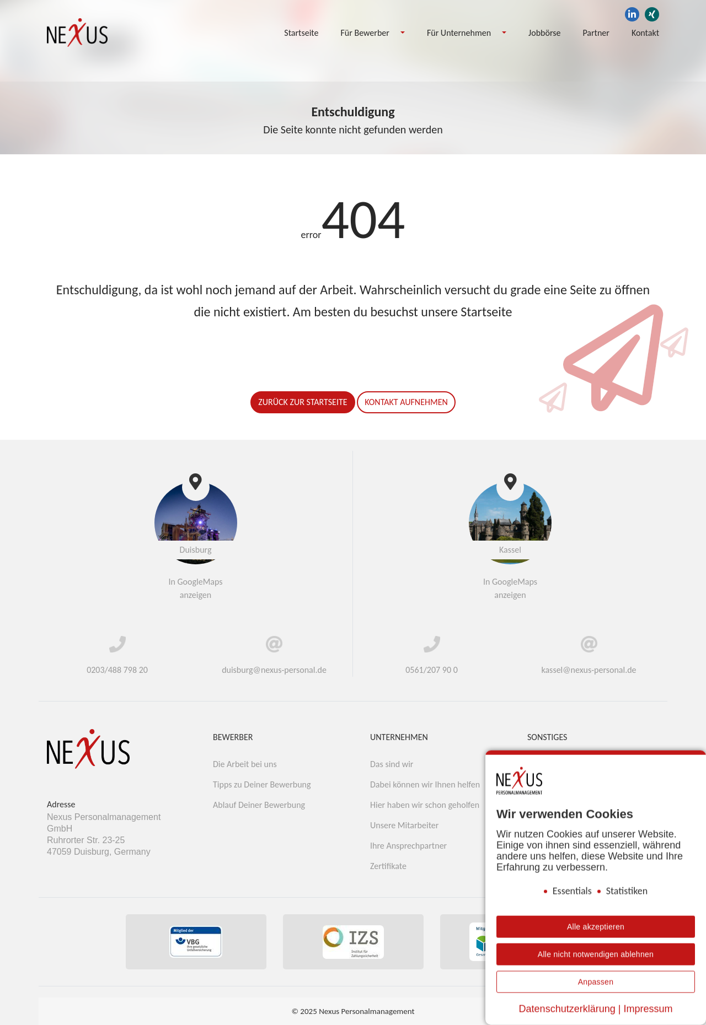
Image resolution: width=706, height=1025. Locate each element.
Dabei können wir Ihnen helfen (425, 784)
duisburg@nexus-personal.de (274, 670)
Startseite (301, 33)
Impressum (647, 1009)
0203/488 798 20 (117, 670)
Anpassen (596, 982)
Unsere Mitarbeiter (404, 825)
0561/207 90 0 (431, 670)
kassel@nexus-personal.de (588, 670)
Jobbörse (544, 33)
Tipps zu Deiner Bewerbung (262, 784)
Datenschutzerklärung (567, 1009)
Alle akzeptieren (595, 926)
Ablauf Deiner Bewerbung (259, 805)
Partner (595, 33)
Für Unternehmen (459, 33)
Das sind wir (391, 764)
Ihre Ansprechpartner (408, 845)
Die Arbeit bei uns (245, 764)
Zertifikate (388, 866)
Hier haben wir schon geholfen (424, 805)
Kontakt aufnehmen (406, 402)
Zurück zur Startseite (302, 402)
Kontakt (645, 33)
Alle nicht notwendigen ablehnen (596, 954)
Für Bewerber (365, 33)
